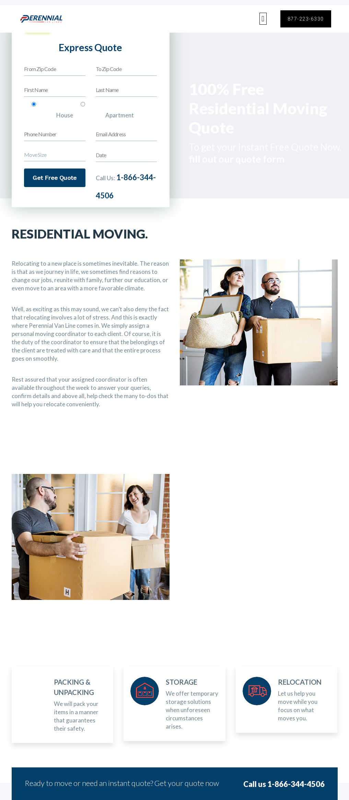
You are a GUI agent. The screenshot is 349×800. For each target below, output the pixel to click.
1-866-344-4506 (296, 784)
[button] (263, 19)
